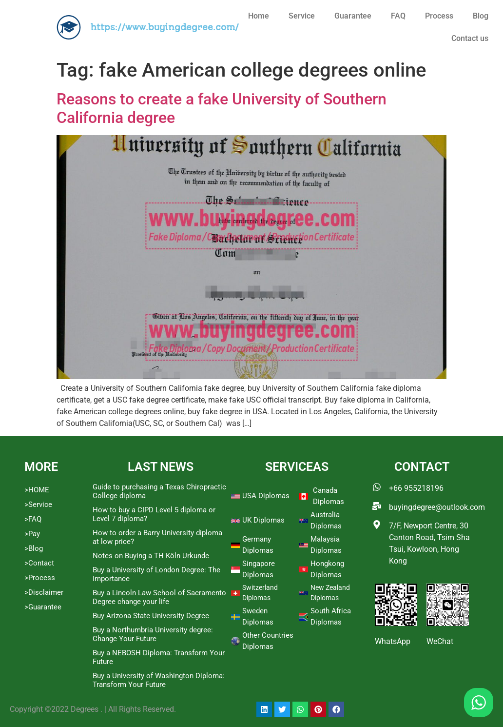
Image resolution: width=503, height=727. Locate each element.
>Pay (32, 533)
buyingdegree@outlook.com (437, 507)
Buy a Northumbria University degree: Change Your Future (153, 634)
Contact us (469, 38)
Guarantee (352, 15)
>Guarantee (42, 607)
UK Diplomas (263, 520)
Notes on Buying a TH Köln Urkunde (151, 555)
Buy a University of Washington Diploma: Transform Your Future (159, 680)
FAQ (398, 15)
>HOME (36, 489)
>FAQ (32, 519)
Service (302, 15)
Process (439, 15)
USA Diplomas (266, 495)
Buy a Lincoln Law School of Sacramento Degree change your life (159, 597)
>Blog (33, 548)
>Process (39, 577)
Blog (480, 15)
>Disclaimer (43, 592)
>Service (38, 504)
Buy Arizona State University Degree (151, 615)
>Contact (39, 563)
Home (258, 15)
